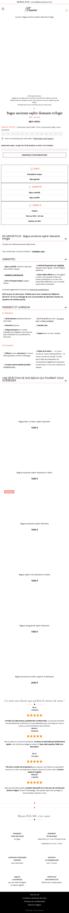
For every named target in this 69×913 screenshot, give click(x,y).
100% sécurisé (17, 836)
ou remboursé (51, 860)
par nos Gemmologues (17, 882)
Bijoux (17, 877)
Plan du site (34, 894)
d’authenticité (51, 879)
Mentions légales (34, 905)
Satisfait (52, 857)
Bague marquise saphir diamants (34, 523)
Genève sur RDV (34, 221)
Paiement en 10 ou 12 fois (51, 843)
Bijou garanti (35, 179)
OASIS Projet (29, 910)
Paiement (17, 833)
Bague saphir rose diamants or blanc (34, 574)
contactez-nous (9, 367)
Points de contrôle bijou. (39, 289)
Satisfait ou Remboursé (14, 275)
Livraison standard (17, 857)
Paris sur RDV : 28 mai (34, 216)
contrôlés (17, 879)
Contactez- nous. (38, 251)
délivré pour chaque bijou (52, 882)
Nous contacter (48, 321)
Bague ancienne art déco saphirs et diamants (34, 676)
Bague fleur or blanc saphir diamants (34, 421)
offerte (17, 860)
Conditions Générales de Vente (34, 898)
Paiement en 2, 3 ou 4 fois (48, 839)
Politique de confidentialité (34, 901)
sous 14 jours (51, 863)
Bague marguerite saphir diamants (34, 625)
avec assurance (17, 863)
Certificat (60, 265)
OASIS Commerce (39, 910)
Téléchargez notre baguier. (43, 138)
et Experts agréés (17, 885)
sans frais (62, 839)
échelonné (52, 836)
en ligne (17, 839)
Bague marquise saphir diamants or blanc (34, 472)
